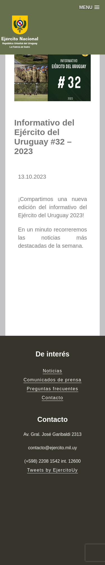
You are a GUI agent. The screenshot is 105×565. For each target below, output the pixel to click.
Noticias (52, 370)
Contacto (52, 397)
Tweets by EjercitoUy (52, 470)
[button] (89, 7)
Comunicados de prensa (52, 379)
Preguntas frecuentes (52, 388)
